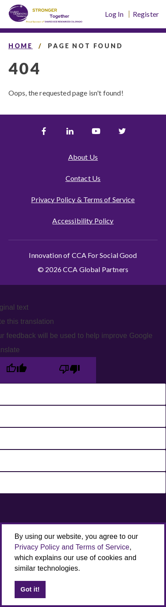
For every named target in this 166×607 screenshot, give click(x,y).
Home (20, 46)
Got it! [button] (29, 589)
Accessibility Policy (82, 220)
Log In (114, 14)
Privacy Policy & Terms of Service (83, 199)
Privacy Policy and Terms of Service (72, 547)
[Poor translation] (69, 370)
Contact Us (83, 178)
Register (146, 14)
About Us (83, 157)
